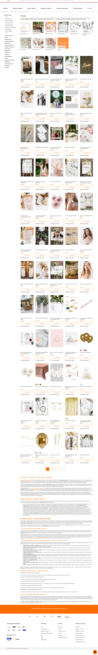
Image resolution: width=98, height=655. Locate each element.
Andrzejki (7, 56)
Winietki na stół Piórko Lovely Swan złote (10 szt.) (32, 557)
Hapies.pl (34, 543)
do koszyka (42, 86)
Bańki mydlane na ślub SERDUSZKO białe (24, 151)
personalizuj (27, 86)
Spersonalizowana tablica (79, 550)
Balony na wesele (9, 24)
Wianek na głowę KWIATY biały (86, 287)
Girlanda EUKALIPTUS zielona (41, 253)
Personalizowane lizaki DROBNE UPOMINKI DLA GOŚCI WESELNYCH (41, 358)
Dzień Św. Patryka (9, 66)
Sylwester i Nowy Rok (9, 62)
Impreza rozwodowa (9, 47)
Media (42, 642)
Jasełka (6, 60)
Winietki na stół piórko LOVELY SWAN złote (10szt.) (71, 82)
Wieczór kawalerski (9, 43)
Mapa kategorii (44, 644)
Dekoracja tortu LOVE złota (70, 150)
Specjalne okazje (7, 17)
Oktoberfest (7, 53)
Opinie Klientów (44, 634)
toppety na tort (33, 493)
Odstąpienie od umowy (79, 636)
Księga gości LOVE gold (84, 459)
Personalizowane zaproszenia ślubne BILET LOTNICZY (56, 82)
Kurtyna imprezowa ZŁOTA (70, 425)
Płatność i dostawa (62, 636)
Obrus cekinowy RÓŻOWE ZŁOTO (42, 391)
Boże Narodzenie (8, 58)
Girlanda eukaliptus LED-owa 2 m (29, 559)
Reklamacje (60, 640)
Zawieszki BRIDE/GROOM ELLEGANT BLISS (55, 426)
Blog (42, 640)
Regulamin (77, 632)
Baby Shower (8, 45)
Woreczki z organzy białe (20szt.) (86, 391)
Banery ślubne (8, 31)
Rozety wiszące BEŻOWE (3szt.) (26, 391)
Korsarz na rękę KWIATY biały (71, 219)
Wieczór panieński (9, 38)
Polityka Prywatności (79, 640)
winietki (67, 557)
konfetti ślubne (32, 512)
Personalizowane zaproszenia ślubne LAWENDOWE (26, 254)
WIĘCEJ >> (7, 35)
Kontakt (59, 634)
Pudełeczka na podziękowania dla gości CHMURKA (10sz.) (56, 323)
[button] (81, 5)
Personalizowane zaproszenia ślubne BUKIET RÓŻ (85, 151)
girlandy (35, 495)
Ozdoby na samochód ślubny (28, 519)
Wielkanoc (7, 68)
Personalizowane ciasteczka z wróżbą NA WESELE (41, 219)
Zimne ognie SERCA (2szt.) (55, 184)
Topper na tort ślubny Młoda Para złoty (30, 565)
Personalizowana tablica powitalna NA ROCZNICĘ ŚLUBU (57, 254)
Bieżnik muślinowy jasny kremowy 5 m (30, 552)
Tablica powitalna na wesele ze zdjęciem (30, 550)
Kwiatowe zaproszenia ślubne (56, 391)
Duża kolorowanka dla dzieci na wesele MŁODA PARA (26, 357)
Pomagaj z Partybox (79, 644)
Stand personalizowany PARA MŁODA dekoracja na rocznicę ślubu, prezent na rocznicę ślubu (41, 117)
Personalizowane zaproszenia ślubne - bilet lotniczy (33, 555)
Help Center (60, 632)
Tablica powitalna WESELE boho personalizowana (56, 288)
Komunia (7, 69)
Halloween (7, 54)
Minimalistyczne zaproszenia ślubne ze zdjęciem (32, 563)
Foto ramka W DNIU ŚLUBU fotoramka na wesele (55, 151)
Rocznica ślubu (8, 41)
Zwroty (59, 638)
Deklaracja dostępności (62, 642)
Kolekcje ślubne (8, 21)
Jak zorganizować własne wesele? (26, 485)
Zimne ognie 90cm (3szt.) (55, 459)
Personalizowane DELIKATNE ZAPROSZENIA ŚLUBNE (85, 426)
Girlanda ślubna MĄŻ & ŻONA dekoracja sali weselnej (26, 460)
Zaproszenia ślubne (9, 28)
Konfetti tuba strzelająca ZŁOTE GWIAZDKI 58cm (71, 460)
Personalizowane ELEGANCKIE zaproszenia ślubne (71, 185)
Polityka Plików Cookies (80, 642)
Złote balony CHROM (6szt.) (85, 356)
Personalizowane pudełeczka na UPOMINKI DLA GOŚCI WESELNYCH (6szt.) (71, 358)
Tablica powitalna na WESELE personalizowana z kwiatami (86, 185)
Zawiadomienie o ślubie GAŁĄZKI (41, 150)
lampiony (38, 495)
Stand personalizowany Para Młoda (29, 560)
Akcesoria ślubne (8, 26)
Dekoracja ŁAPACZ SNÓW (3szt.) (41, 322)
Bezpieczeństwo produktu (80, 647)
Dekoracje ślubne (9, 22)
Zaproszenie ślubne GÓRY (70, 253)
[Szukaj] (45, 6)
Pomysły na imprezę (45, 636)
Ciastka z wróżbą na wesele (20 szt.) (30, 569)
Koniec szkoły (8, 51)
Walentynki (7, 64)
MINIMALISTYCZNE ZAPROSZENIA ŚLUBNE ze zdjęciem (70, 117)
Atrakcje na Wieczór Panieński (47, 638)
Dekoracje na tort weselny (10, 29)
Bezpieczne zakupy (79, 638)
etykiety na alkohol (39, 493)
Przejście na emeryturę (10, 49)
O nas (42, 632)
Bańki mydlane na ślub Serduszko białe (30, 567)
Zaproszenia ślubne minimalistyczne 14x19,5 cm (25, 219)
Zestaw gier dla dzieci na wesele (71, 287)
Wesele (6, 19)
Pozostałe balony (9, 33)
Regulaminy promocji (79, 634)
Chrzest (6, 39)
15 (60, 474)
